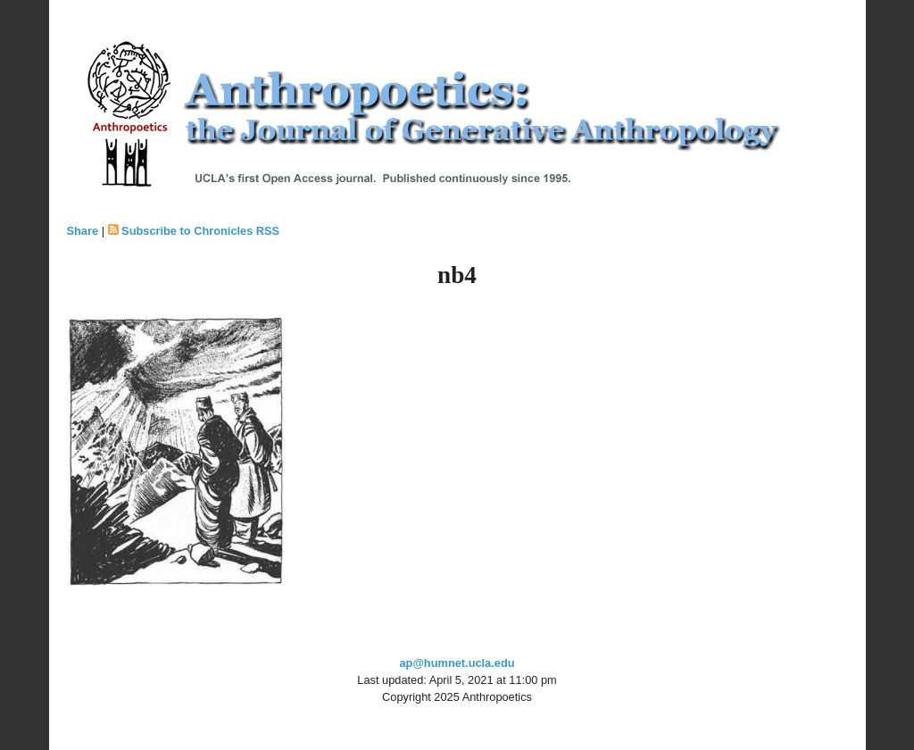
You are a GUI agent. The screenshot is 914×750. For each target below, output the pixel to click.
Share (83, 231)
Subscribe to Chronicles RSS (200, 231)
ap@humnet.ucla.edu (456, 663)
